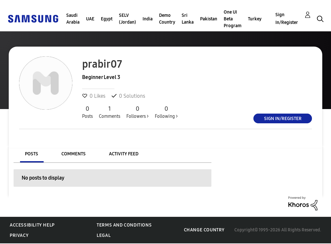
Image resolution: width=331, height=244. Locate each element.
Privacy (19, 235)
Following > (166, 112)
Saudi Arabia (73, 19)
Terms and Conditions (124, 225)
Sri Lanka (188, 19)
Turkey (255, 19)
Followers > (137, 112)
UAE (90, 19)
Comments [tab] (73, 154)
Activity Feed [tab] (123, 154)
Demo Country (167, 19)
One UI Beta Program (232, 18)
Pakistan (208, 19)
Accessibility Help (32, 225)
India (148, 19)
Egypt (106, 19)
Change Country (204, 230)
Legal (104, 235)
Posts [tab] (31, 154)
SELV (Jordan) (127, 19)
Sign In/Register (286, 18)
